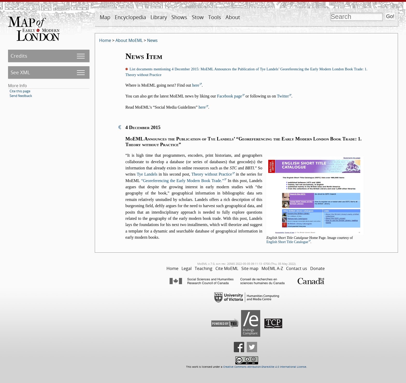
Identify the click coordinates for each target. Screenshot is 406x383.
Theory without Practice (211, 174)
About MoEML (129, 40)
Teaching (203, 268)
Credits (19, 55)
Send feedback (21, 95)
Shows (179, 17)
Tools (214, 17)
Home (105, 40)
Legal (187, 268)
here (195, 85)
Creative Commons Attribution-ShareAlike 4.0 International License (264, 367)
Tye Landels (147, 174)
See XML (20, 72)
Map (105, 17)
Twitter (283, 96)
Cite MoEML (226, 268)
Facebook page (229, 96)
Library (158, 17)
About (233, 17)
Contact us (296, 268)
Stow (198, 17)
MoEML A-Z (272, 268)
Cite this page (20, 91)
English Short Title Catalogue (287, 242)
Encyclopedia (130, 17)
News (152, 40)
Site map (249, 268)
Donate (317, 268)
